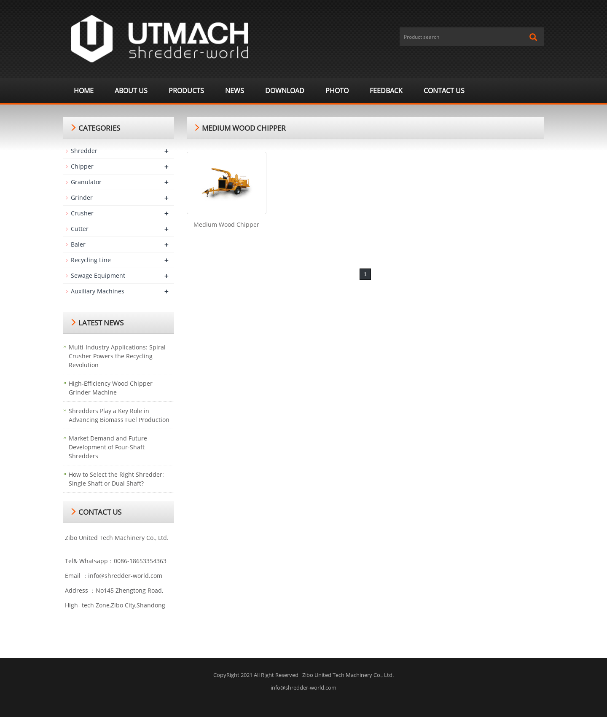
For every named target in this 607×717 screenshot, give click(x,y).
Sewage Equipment (98, 275)
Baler (78, 244)
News (234, 90)
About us (131, 90)
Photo (337, 90)
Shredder (84, 151)
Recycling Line (91, 260)
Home (84, 90)
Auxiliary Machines (97, 291)
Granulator (86, 182)
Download (284, 90)
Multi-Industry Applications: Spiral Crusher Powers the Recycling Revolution (117, 356)
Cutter (80, 229)
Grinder (82, 197)
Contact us (444, 90)
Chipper (82, 166)
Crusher (82, 213)
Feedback (386, 90)
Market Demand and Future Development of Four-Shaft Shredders (108, 447)
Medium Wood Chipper (226, 224)
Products (186, 90)
